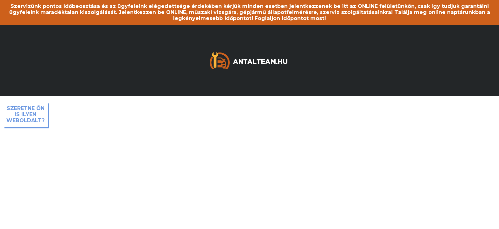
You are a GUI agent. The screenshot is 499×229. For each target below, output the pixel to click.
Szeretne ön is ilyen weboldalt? (25, 114)
